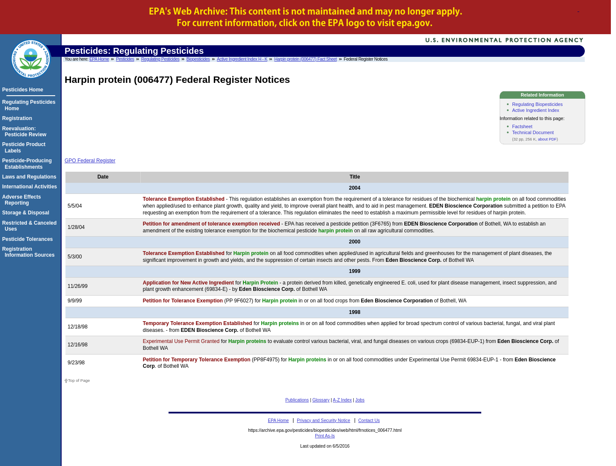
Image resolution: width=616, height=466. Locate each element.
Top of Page (79, 380)
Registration (18, 118)
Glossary (320, 400)
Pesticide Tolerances (29, 239)
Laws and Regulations (30, 177)
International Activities (31, 187)
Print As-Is (325, 436)
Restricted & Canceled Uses (30, 226)
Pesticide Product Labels (25, 147)
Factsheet (522, 126)
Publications (297, 400)
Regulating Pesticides (160, 59)
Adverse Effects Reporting (23, 200)
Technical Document (533, 132)
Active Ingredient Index (535, 110)
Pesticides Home (24, 90)
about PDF (547, 139)
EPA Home (99, 59)
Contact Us (368, 420)
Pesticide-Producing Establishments (28, 164)
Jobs (360, 400)
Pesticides (125, 59)
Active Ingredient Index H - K (242, 59)
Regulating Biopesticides (537, 104)
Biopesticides (198, 59)
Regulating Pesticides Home (30, 105)
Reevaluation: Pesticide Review (25, 132)
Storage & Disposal (27, 213)
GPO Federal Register (90, 161)
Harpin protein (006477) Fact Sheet (305, 59)
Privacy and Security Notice (323, 420)
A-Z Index (342, 400)
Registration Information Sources (30, 252)
